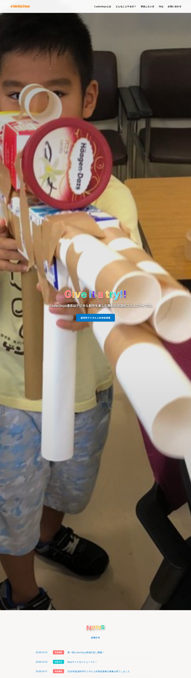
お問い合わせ (174, 6)
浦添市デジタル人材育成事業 (95, 317)
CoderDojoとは (102, 6)
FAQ (161, 6)
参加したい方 (147, 6)
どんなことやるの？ (126, 6)
